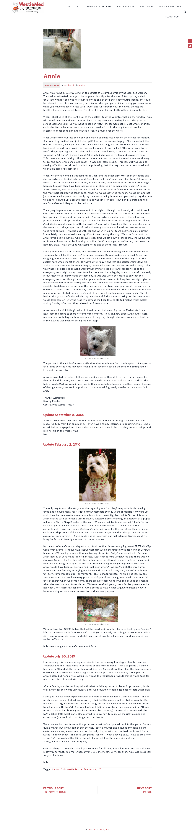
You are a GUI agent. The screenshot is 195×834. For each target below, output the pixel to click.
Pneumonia (90, 769)
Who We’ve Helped (99, 6)
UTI (100, 769)
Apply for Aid (125, 6)
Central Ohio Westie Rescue (67, 769)
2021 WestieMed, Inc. (98, 830)
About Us (74, 6)
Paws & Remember (170, 6)
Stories (82, 85)
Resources (173, 16)
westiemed (69, 85)
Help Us (146, 6)
